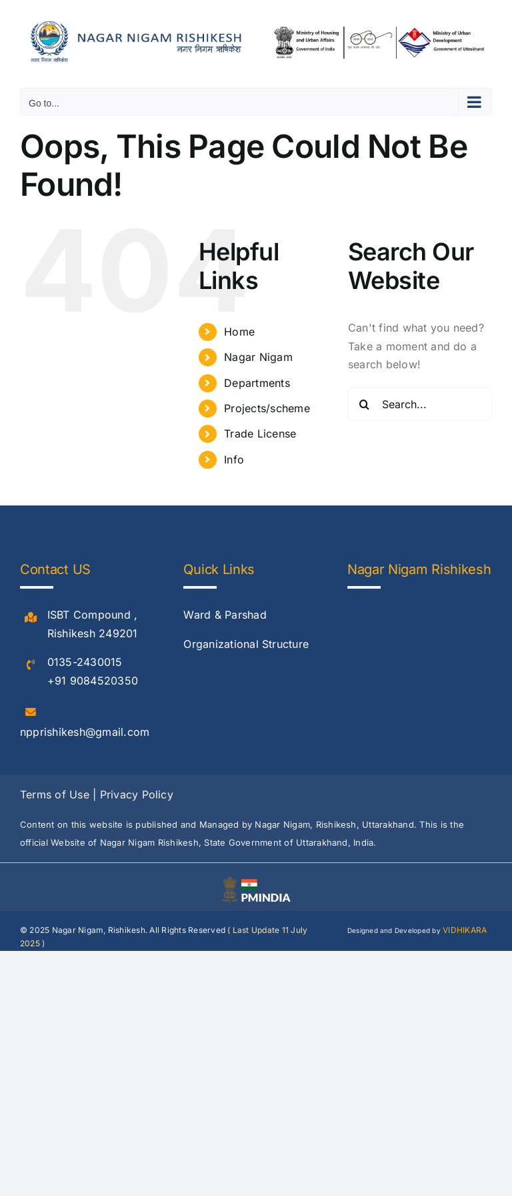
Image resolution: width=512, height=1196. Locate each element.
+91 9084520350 (92, 680)
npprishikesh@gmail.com (84, 732)
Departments (257, 383)
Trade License (260, 433)
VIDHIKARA (465, 930)
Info (234, 459)
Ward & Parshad (224, 614)
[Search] (364, 404)
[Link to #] (30, 618)
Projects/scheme (267, 408)
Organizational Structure (246, 644)
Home (239, 331)
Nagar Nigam (258, 357)
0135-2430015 (85, 662)
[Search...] (420, 404)
